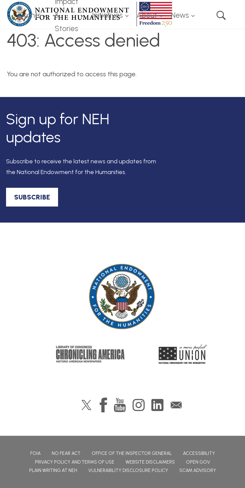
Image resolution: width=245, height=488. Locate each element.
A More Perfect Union (183, 354)
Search (221, 15)
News (180, 15)
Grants (29, 15)
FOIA (35, 453)
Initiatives (107, 15)
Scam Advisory (197, 470)
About (147, 15)
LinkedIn (157, 405)
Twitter (86, 405)
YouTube (120, 405)
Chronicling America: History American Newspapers (90, 354)
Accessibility (199, 453)
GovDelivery (176, 405)
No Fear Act (66, 453)
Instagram (139, 405)
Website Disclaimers (150, 462)
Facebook (103, 405)
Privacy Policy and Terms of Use (74, 462)
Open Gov (198, 462)
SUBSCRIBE (32, 197)
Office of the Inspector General (132, 453)
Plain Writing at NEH (53, 470)
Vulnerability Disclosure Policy (128, 470)
